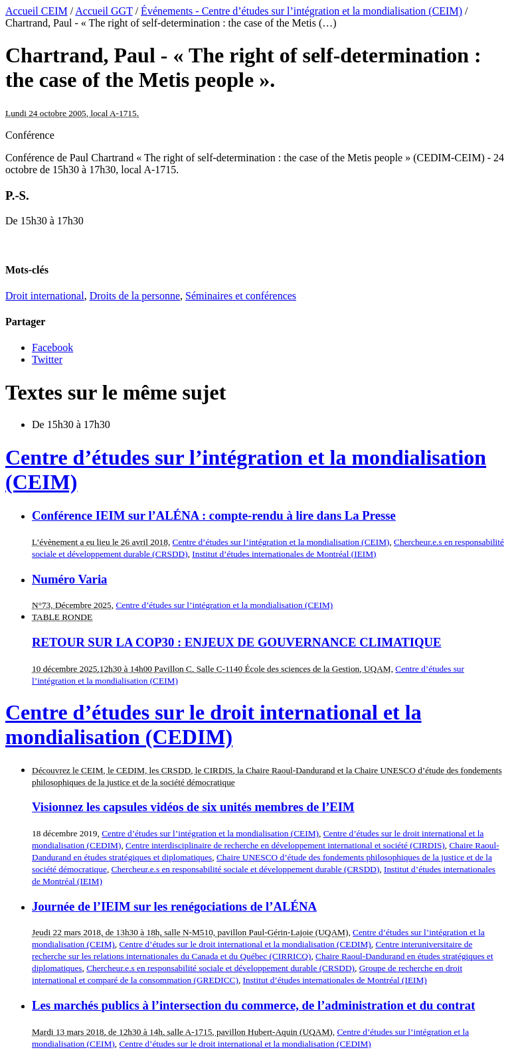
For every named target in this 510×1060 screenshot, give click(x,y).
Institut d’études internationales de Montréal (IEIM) (284, 554)
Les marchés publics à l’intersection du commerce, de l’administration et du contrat (253, 1005)
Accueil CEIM (36, 11)
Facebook (52, 347)
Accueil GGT (103, 11)
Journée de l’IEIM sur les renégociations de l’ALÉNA (174, 906)
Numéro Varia (69, 579)
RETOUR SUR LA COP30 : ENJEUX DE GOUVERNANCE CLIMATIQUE (237, 642)
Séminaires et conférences (240, 295)
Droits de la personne (135, 295)
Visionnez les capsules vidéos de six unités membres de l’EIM (193, 807)
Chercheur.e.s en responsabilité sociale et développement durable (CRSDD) (246, 869)
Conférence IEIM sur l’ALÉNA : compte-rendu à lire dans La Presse (214, 515)
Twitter (47, 359)
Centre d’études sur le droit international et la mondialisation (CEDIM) (213, 724)
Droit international (44, 295)
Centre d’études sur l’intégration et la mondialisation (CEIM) (281, 542)
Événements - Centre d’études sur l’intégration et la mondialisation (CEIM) (301, 11)
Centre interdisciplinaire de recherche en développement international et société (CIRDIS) (285, 845)
